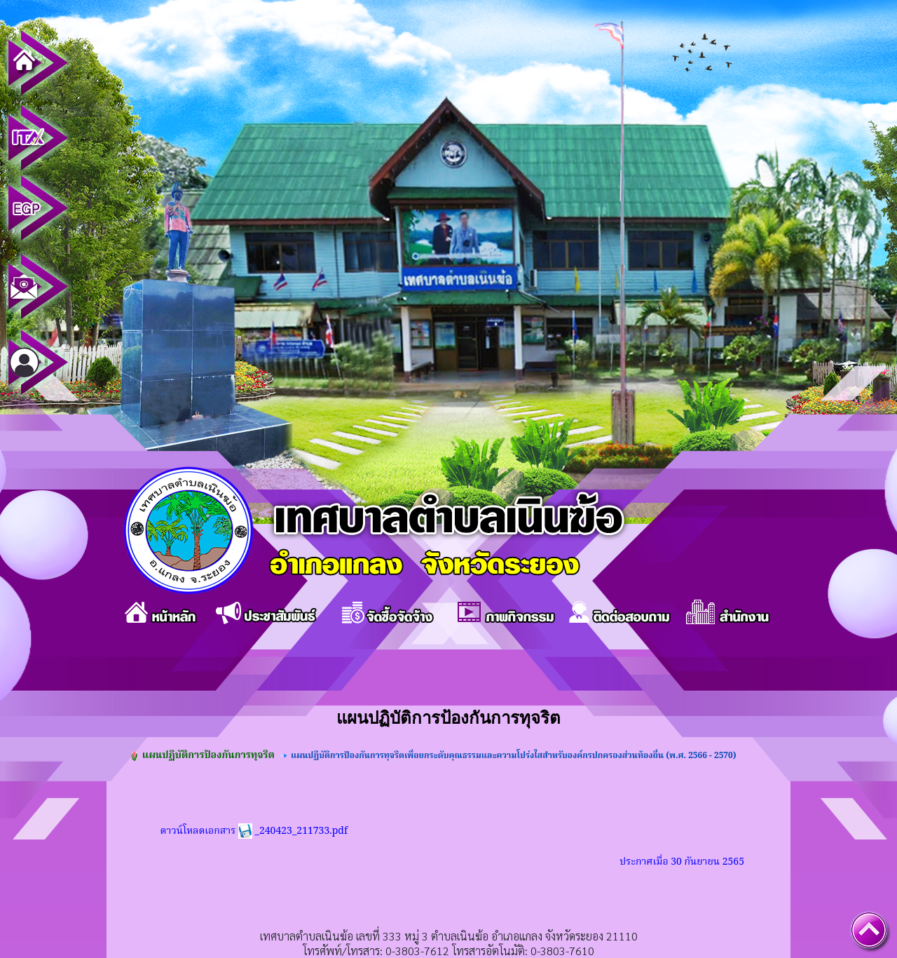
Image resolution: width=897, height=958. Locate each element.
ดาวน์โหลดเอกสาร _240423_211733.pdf (254, 831)
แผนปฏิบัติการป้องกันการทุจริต (208, 755)
